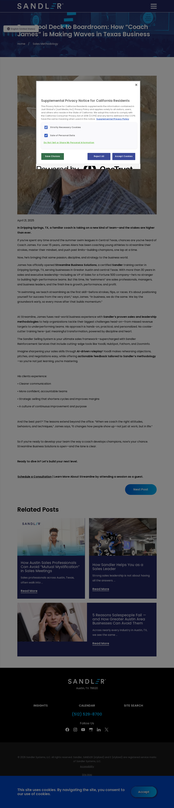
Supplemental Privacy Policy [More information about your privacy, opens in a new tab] (112, 119)
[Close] (136, 85)
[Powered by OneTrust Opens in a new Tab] (49, 167)
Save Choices (52, 156)
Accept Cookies (124, 156)
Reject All (99, 156)
